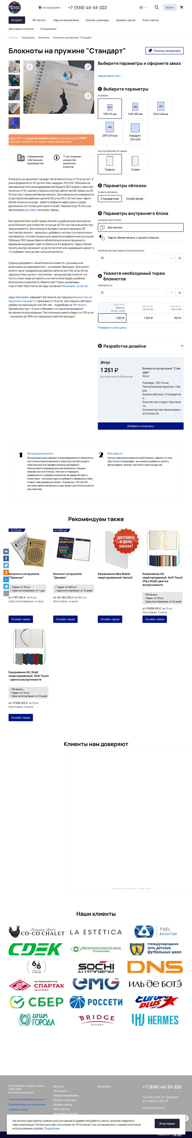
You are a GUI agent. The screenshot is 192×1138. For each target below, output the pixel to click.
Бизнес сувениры (65, 1100)
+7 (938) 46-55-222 (88, 7)
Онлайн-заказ (20, 619)
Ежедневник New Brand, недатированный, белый (115, 575)
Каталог (58, 1086)
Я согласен (167, 1123)
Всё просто (115, 453)
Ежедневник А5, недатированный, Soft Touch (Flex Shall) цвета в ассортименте (162, 579)
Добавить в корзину (140, 426)
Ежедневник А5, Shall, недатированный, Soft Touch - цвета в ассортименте (29, 676)
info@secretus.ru (153, 1108)
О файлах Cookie (18, 1109)
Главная (13, 37)
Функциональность (40, 453)
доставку (30, 210)
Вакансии (104, 1086)
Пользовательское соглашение (27, 1104)
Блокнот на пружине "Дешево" (67, 575)
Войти (170, 7)
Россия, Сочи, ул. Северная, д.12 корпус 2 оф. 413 (160, 1099)
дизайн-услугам (77, 286)
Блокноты (44, 37)
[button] (156, 7)
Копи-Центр (61, 1109)
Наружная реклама (66, 1095)
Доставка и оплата (65, 1113)
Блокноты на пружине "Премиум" (24, 575)
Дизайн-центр (63, 1104)
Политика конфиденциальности (27, 1099)
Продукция (28, 37)
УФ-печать (60, 1091)
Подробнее (51, 1128)
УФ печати (79, 305)
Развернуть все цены (112, 327)
